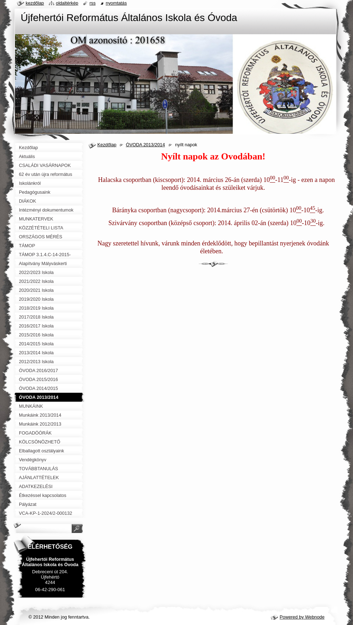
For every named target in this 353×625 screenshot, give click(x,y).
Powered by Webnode (302, 617)
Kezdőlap (106, 144)
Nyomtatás (116, 3)
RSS (92, 3)
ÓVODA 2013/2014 (145, 144)
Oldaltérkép (67, 3)
